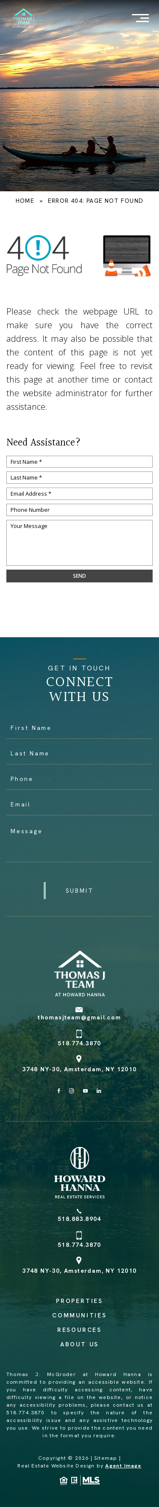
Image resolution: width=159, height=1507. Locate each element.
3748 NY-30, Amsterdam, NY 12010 (79, 1069)
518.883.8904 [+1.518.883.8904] (79, 1219)
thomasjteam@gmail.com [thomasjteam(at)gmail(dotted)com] (79, 1017)
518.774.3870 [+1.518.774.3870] (79, 1043)
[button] (80, 890)
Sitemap (105, 1458)
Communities (79, 1315)
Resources (79, 1330)
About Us (79, 1344)
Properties (79, 1301)
